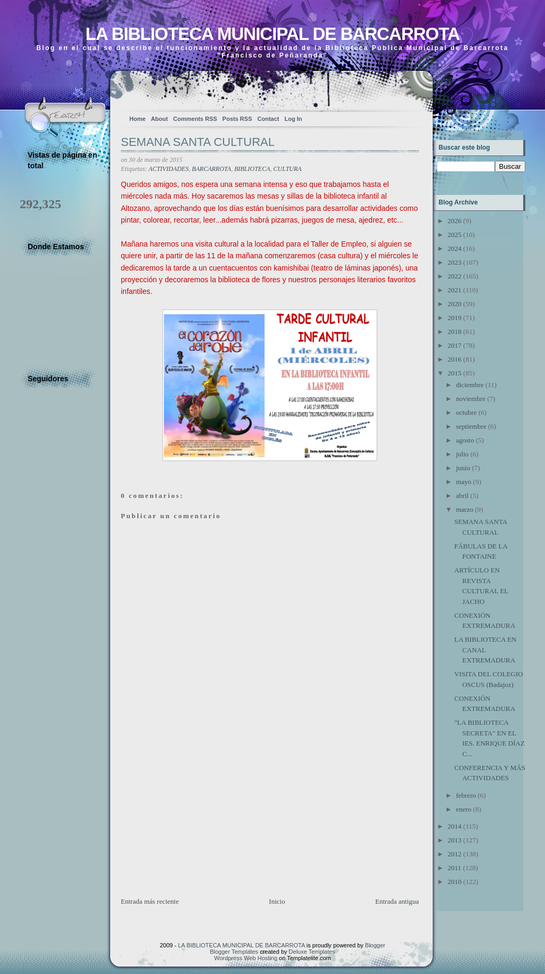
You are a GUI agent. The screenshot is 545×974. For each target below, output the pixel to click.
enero (464, 809)
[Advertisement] (200, 821)
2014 (454, 826)
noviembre (471, 399)
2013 (454, 840)
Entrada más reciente (150, 901)
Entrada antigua (397, 901)
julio (462, 454)
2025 (454, 235)
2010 (454, 882)
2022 (454, 276)
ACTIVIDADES (168, 169)
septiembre (471, 426)
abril (462, 496)
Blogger (375, 945)
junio (463, 468)
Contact (268, 119)
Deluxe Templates (312, 951)
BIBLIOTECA (252, 169)
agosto (465, 440)
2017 (454, 345)
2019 (454, 318)
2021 (454, 290)
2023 (454, 262)
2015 (454, 373)
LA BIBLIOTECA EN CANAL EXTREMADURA (485, 649)
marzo (464, 509)
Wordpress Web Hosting (245, 958)
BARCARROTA (211, 169)
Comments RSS (195, 119)
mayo (464, 482)
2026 (454, 221)
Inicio (277, 901)
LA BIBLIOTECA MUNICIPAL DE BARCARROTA (272, 34)
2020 (454, 304)
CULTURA (288, 169)
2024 (454, 248)
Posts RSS (237, 119)
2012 (454, 854)
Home (137, 119)
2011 (454, 868)
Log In (293, 119)
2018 (454, 331)
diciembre (470, 385)
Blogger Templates (234, 951)
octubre (466, 412)
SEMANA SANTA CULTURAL (198, 142)
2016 (454, 359)
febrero (466, 795)
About (159, 119)
